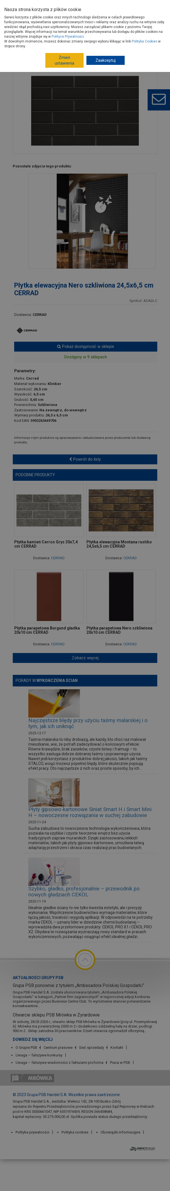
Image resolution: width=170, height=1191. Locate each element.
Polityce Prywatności (68, 37)
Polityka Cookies (144, 41)
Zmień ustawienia (64, 60)
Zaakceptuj (105, 60)
